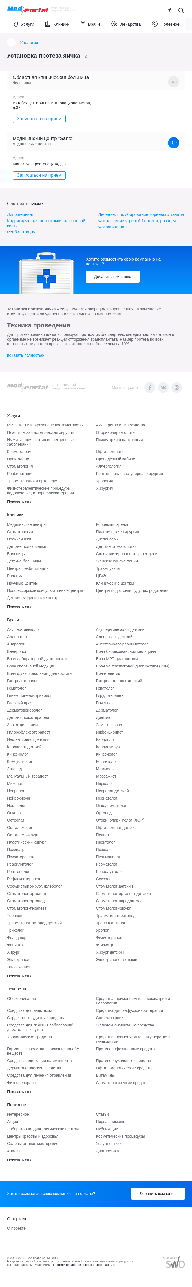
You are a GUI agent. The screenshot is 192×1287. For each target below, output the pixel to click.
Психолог (104, 850)
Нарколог (104, 784)
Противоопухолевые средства (123, 1061)
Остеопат (15, 820)
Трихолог (15, 930)
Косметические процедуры (120, 1136)
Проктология (18, 459)
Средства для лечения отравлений (39, 1075)
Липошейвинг (20, 214)
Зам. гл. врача (109, 725)
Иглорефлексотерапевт (28, 732)
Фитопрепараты (21, 1083)
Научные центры (22, 583)
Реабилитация (21, 232)
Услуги (23, 24)
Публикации (107, 1129)
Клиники (57, 24)
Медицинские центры (26, 524)
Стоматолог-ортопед (26, 901)
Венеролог (17, 651)
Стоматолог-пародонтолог (120, 901)
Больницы (16, 554)
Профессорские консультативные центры (45, 590)
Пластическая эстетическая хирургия (41, 432)
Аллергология (109, 466)
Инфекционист (109, 732)
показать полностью (25, 355)
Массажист (106, 776)
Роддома (15, 576)
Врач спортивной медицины (32, 666)
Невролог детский (112, 791)
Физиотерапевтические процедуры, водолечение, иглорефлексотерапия (40, 490)
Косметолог (106, 761)
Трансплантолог (110, 923)
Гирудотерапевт (110, 695)
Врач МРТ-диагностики (117, 659)
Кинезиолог (17, 754)
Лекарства (126, 24)
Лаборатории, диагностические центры (43, 1129)
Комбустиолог (19, 761)
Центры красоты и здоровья (32, 1136)
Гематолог (16, 688)
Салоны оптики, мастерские (32, 1144)
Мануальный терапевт (27, 776)
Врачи (90, 24)
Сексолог (104, 879)
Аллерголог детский (114, 637)
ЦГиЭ (101, 576)
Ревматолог (107, 864)
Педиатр (104, 835)
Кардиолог (105, 739)
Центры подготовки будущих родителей (132, 590)
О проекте (16, 1228)
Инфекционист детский (28, 739)
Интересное (18, 1114)
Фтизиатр (104, 945)
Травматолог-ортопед (116, 916)
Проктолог (105, 842)
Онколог (14, 813)
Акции (12, 1122)
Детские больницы (24, 561)
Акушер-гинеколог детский (120, 629)
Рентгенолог (18, 872)
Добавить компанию (112, 277)
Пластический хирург (26, 842)
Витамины (105, 1075)
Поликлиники (19, 539)
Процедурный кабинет (116, 459)
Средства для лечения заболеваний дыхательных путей (40, 1027)
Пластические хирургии (117, 532)
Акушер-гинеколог (23, 629)
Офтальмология (111, 452)
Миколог (14, 784)
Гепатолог (105, 688)
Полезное (165, 24)
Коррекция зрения (112, 524)
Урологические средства (29, 1037)
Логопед (14, 769)
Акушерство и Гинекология (120, 425)
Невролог (16, 791)
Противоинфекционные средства (126, 1049)
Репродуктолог (109, 872)
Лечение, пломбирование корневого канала (141, 214)
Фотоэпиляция (112, 227)
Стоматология (20, 466)
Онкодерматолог (111, 806)
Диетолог (104, 717)
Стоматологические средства (123, 1083)
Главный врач (19, 703)
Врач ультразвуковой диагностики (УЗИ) (132, 666)
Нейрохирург (18, 798)
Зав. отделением (22, 725)
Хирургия (104, 488)
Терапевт (15, 916)
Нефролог (16, 806)
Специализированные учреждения (128, 554)
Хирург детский (110, 952)
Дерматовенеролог (24, 710)
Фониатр (15, 945)
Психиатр (15, 850)
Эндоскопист (19, 967)
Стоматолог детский (114, 886)
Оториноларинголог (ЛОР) (120, 820)
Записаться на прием (39, 119)
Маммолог (105, 769)
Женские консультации (117, 561)
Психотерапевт (21, 857)
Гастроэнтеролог (22, 681)
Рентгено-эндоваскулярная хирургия (129, 474)
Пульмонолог (108, 857)
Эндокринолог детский (116, 960)
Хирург (13, 952)
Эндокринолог (20, 960)
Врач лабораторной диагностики (37, 659)
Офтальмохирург (22, 835)
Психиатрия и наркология (119, 440)
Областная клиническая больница (51, 77)
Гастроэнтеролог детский (119, 681)
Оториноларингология (116, 432)
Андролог (16, 644)
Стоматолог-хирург (113, 908)
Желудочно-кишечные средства (125, 1025)
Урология (29, 43)
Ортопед (104, 813)
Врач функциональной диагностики (39, 673)
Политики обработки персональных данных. (83, 1265)
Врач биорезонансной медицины (126, 651)
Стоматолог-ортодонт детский (123, 894)
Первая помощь (110, 1122)
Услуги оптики (109, 1144)
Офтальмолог (19, 828)
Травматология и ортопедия (32, 481)
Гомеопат (104, 703)
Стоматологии (20, 532)
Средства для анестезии (29, 1010)
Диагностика (107, 1151)
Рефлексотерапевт (24, 879)
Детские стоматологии (116, 546)
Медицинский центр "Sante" (43, 139)
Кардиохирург (108, 747)
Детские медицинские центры (34, 598)
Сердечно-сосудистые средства (36, 1018)
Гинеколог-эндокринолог (29, 695)
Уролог (102, 930)
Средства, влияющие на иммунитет (39, 1061)
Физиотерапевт (110, 938)
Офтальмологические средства (125, 1068)
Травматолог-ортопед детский (34, 923)
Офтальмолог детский (116, 828)
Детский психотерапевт (28, 717)
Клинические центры (115, 583)
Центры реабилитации (27, 568)
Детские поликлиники (26, 546)
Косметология (19, 452)
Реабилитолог (20, 864)
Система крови (109, 1018)
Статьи (102, 1114)
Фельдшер (16, 938)
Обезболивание (21, 999)
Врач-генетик (108, 673)
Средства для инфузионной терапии (129, 1010)
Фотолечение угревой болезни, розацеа (137, 220)
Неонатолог (107, 798)
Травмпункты (108, 568)
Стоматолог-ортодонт (27, 894)
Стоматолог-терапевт (26, 908)
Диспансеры (107, 539)
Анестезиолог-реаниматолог (122, 644)
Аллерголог (17, 637)
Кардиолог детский (24, 747)
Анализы (15, 1151)
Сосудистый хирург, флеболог (34, 886)
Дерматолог (107, 710)
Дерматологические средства (34, 1068)
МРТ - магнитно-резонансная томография (45, 425)
